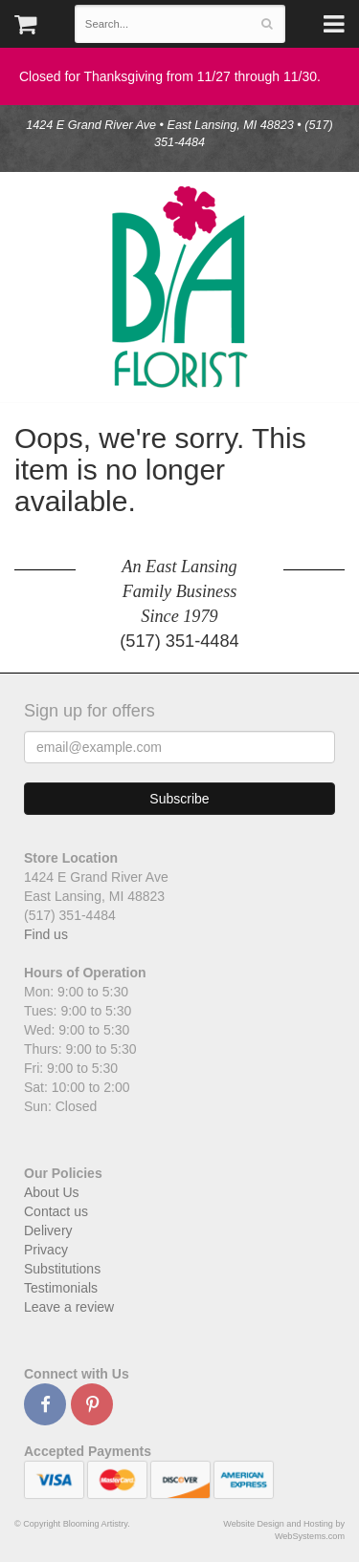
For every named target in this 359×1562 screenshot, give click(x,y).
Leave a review (69, 1307)
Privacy (46, 1249)
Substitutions (62, 1268)
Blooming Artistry (180, 287)
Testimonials (61, 1287)
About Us (51, 1192)
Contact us (56, 1211)
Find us (46, 934)
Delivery (48, 1230)
